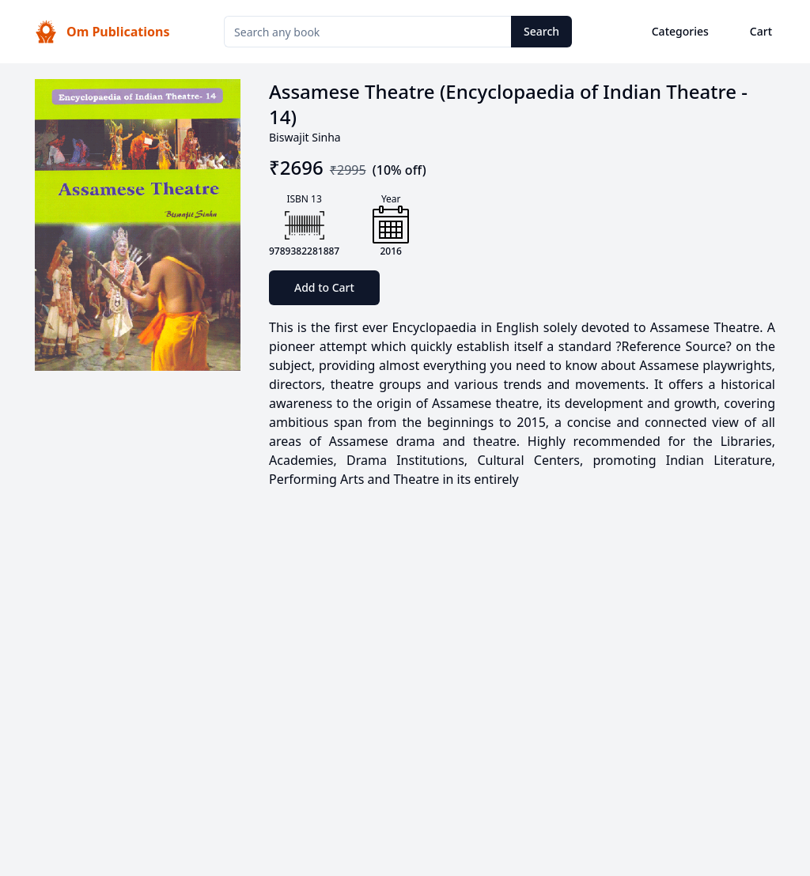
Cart (761, 31)
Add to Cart (324, 287)
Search (541, 31)
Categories (680, 31)
